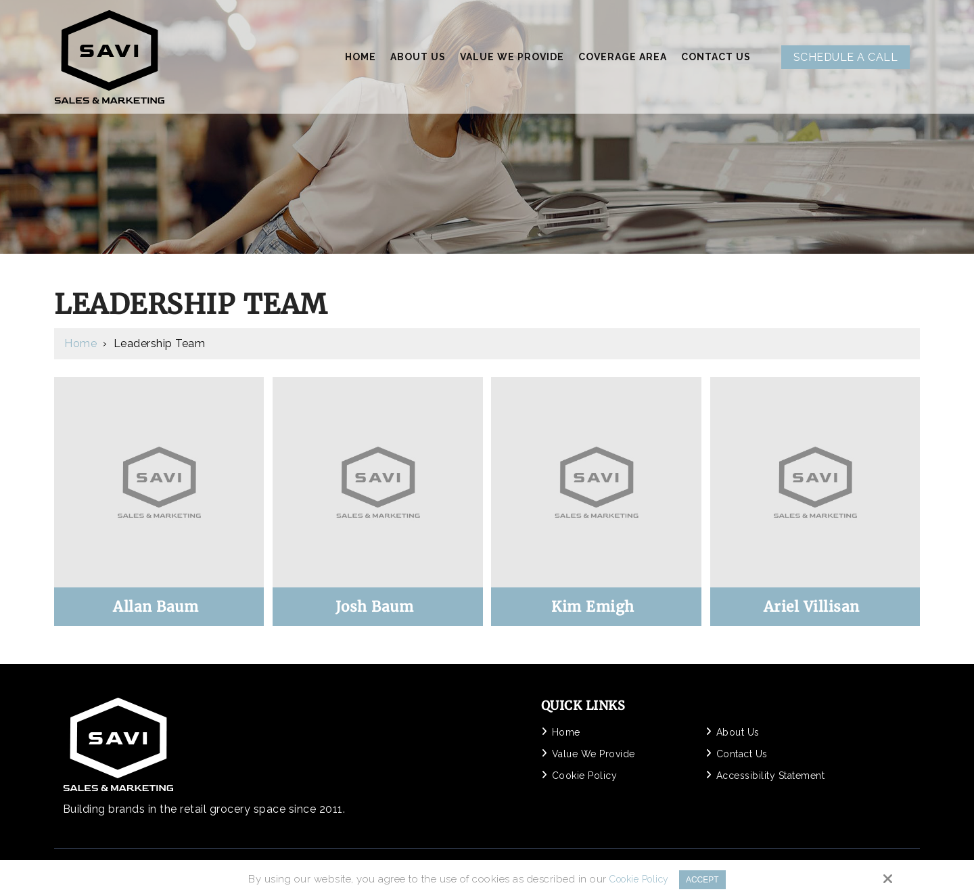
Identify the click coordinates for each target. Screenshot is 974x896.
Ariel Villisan (812, 607)
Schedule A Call (845, 57)
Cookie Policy (635, 879)
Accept (706, 878)
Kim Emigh (592, 607)
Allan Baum (155, 607)
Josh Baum (374, 607)
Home (80, 343)
